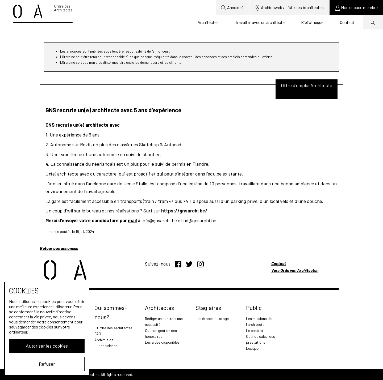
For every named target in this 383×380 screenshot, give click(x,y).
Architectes (208, 22)
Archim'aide (103, 340)
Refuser (47, 364)
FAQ (97, 333)
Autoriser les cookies (47, 346)
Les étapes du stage (212, 318)
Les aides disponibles (162, 342)
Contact (347, 22)
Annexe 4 (232, 8)
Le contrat (254, 330)
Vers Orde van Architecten (294, 270)
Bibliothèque (312, 22)
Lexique (252, 348)
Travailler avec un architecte (260, 22)
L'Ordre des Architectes (113, 328)
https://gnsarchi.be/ (184, 211)
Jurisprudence (105, 345)
